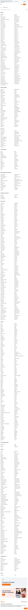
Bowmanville (2, 331)
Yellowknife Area (3, 198)
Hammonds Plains (16, 251)
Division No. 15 (16, 36)
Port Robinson (16, 407)
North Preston (3, 284)
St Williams (15, 421)
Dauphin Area (2, 133)
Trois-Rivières (16, 546)
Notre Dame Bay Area (17, 185)
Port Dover (2, 407)
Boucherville (2, 462)
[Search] (26, 9)
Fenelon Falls (16, 352)
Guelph (2, 358)
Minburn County (3, 55)
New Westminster (16, 109)
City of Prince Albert (17, 559)
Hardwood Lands (16, 252)
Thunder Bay (2, 427)
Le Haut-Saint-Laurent (17, 494)
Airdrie (1, 15)
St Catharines (2, 421)
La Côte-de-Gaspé (16, 479)
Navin (1, 135)
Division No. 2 (2, 29)
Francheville (16, 472)
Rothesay (15, 163)
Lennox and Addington (17, 375)
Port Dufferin (16, 290)
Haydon (2, 363)
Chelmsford (15, 339)
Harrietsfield (2, 253)
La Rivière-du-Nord (17, 484)
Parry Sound (16, 402)
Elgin (15, 349)
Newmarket (15, 389)
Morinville (15, 55)
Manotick (2, 380)
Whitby (15, 436)
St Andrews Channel (3, 303)
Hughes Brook (16, 181)
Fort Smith (2, 196)
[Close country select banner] (27, 0)
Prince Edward (3, 410)
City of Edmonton (3, 25)
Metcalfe (2, 381)
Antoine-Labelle (16, 453)
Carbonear (15, 175)
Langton (15, 374)
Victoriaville (2, 551)
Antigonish (15, 204)
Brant (1, 332)
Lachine (2, 489)
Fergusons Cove (16, 236)
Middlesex (15, 381)
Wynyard (2, 570)
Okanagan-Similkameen (17, 111)
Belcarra (15, 90)
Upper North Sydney (17, 311)
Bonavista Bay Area (17, 174)
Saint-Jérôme (2, 535)
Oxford (15, 401)
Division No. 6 (2, 31)
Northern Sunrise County (17, 57)
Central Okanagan (16, 95)
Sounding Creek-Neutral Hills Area (5, 68)
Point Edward (16, 289)
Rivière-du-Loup (3, 526)
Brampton (15, 331)
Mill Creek (2, 277)
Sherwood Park (16, 66)
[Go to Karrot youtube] (25, 601)
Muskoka (2, 386)
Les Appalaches (3, 498)
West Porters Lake (3, 316)
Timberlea (15, 308)
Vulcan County (2, 77)
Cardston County (16, 24)
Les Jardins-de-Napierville (4, 500)
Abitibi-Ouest (16, 451)
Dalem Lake (16, 226)
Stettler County (3, 72)
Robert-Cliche (16, 526)
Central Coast (16, 94)
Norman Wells (2, 197)
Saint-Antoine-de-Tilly (4, 530)
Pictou (15, 288)
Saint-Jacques (3, 166)
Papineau (2, 520)
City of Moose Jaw (3, 559)
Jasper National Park (17, 46)
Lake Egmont (2, 263)
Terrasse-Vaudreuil (3, 545)
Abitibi (1, 451)
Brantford (15, 332)
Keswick (15, 368)
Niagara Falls (2, 391)
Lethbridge (2, 52)
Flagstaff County (3, 41)
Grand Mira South (16, 247)
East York (15, 348)
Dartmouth (2, 227)
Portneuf (15, 524)
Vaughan (2, 431)
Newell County (16, 56)
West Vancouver (16, 125)
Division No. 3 (16, 29)
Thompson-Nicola (16, 121)
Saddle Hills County (3, 66)
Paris (1, 402)
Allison (15, 151)
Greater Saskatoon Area (4, 564)
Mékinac (2, 516)
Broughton (15, 219)
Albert (1, 151)
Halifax (1, 251)
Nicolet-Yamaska (16, 516)
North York (15, 394)
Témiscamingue (3, 547)
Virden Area (15, 144)
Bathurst (2, 152)
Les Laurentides (16, 500)
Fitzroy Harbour (3, 353)
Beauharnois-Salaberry (4, 458)
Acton (1, 452)
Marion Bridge (16, 272)
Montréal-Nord (16, 515)
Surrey (1, 121)
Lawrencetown (16, 266)
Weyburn (15, 569)
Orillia (1, 397)
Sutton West (2, 426)
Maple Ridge (16, 106)
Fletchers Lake (3, 237)
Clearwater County (3, 26)
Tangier (15, 305)
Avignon (2, 456)
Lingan (1, 267)
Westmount (15, 316)
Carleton (15, 152)
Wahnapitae (15, 431)
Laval (15, 490)
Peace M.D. (2, 61)
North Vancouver (16, 110)
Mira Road (15, 278)
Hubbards (15, 257)
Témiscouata (16, 547)
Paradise (15, 186)
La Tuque (2, 485)
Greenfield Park (16, 473)
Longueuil (15, 504)
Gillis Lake (15, 242)
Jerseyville (2, 364)
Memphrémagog (16, 510)
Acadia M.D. (2, 14)
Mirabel (15, 511)
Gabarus (15, 240)
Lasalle (15, 489)
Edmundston (2, 155)
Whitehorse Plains (16, 145)
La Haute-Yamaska (3, 482)
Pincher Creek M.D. (17, 61)
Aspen (1, 205)
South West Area (3, 143)
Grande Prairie (16, 44)
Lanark (1, 374)
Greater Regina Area (17, 563)
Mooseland (15, 279)
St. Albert (2, 71)
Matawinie (2, 510)
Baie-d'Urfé (15, 456)
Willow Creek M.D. (3, 82)
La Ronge (2, 565)
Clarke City (2, 467)
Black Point (15, 215)
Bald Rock (15, 205)
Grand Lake (15, 246)
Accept (26, 608)
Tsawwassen (2, 122)
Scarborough (2, 417)
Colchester (2, 224)
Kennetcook (16, 261)
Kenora (1, 368)
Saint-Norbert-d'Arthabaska (18, 537)
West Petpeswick (16, 315)
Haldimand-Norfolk (16, 358)
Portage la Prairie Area (4, 140)
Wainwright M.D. (16, 77)
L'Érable (2, 478)
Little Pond (2, 268)
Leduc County (2, 51)
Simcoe (15, 418)
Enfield (1, 235)
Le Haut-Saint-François (4, 494)
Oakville (15, 395)
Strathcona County (3, 73)
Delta (15, 99)
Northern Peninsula (3, 185)
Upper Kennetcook (3, 310)
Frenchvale (2, 240)
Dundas (2, 347)
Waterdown (15, 432)
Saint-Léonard (2, 537)
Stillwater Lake (16, 303)
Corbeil (2, 342)
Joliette (2, 474)
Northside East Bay (3, 287)
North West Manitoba (4, 138)
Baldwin (2, 328)
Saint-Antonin (16, 530)
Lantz (1, 266)
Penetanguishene (3, 405)
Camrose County (3, 24)
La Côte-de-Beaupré (3, 479)
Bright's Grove (2, 333)
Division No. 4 (2, 30)
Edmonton (2, 40)
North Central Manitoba (17, 135)
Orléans (15, 397)
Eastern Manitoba (16, 133)
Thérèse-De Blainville (3, 546)
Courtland (15, 343)
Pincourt (15, 521)
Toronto (15, 428)
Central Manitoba (16, 132)
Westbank (2, 126)
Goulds (1, 179)
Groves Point (16, 248)
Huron (15, 363)
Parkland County (16, 60)
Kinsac (15, 262)
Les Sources (16, 503)
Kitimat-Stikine (16, 104)
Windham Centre (3, 437)
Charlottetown (3, 444)
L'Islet (15, 477)
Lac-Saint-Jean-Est (17, 488)
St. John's (2, 189)
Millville (15, 277)
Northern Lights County (4, 57)
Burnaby (15, 91)
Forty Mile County (3, 44)
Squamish (15, 117)
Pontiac (2, 524)
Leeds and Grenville (3, 375)
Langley (15, 105)
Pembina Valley (3, 139)
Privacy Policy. (19, 606)
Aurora (1, 327)
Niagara (15, 390)
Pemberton (15, 112)
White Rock (15, 126)
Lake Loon (15, 263)
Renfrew (15, 412)
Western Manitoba (3, 145)
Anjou (1, 453)
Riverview (15, 162)
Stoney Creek (16, 422)
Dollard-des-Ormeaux (17, 469)
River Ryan (2, 295)
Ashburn (15, 326)
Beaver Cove (16, 209)
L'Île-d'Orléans (16, 478)
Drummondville (3, 472)
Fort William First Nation (17, 353)
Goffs (15, 245)
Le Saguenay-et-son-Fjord (18, 495)
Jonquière (15, 474)
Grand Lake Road (3, 247)
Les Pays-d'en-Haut (3, 503)
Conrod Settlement (3, 225)
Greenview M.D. (16, 45)
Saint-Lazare (16, 536)
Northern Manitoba (17, 138)
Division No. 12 (3, 35)
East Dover (2, 231)
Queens (2, 161)
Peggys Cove (2, 288)
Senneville (15, 540)
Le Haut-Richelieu (16, 493)
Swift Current (2, 569)
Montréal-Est (2, 515)
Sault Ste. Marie (16, 416)
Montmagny (2, 514)
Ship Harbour (2, 300)
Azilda (15, 327)
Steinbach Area (16, 143)
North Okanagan (3, 110)
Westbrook (2, 436)
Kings (1, 158)
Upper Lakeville (16, 310)
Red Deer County (3, 65)
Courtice (2, 343)
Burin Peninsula (3, 175)
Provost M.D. (16, 62)
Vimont (15, 551)
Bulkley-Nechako (3, 91)
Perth (15, 405)
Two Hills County (3, 76)
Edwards (2, 349)
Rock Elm (15, 295)
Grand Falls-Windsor (17, 179)
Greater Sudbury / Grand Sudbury (18, 355)
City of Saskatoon (16, 560)
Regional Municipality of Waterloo (5, 412)
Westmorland (16, 168)
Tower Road (2, 309)
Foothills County (16, 41)
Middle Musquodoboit (17, 274)
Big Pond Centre (3, 214)
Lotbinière (2, 505)
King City (15, 369)
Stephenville (16, 189)
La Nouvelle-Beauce (3, 484)
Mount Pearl (16, 184)
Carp (15, 338)
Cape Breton (2, 220)
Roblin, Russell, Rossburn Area (18, 140)
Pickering (15, 406)
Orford (1, 519)
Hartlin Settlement (16, 253)
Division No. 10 (3, 34)
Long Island (15, 268)
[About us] (26, 4)
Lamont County (16, 50)
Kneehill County (16, 47)
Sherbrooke (16, 542)
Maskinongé (2, 509)
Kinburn (2, 369)
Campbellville (2, 338)
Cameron (15, 337)
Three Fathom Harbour (4, 308)
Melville (2, 568)
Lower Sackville (16, 269)
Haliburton (2, 359)
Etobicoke (2, 352)
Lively (15, 376)
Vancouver (15, 122)
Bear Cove (2, 209)
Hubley (2, 258)
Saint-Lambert (16, 535)
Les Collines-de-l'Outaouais (4, 499)
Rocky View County (17, 65)
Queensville (15, 410)
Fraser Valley (2, 101)
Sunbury (2, 167)
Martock (2, 273)
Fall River (2, 236)
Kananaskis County (3, 47)
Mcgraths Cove (16, 273)
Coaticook (15, 467)
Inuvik (15, 196)
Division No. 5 (16, 30)
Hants (1, 252)
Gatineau (2, 473)
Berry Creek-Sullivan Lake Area (5, 19)
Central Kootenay (3, 95)
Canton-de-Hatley (16, 463)
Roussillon (15, 527)
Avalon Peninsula (3, 174)
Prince (1, 445)
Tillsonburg (15, 427)
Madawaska (16, 158)
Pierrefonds (2, 521)
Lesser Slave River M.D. (17, 51)
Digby (15, 227)
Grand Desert (2, 246)
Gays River (15, 241)
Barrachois (15, 206)
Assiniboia (2, 558)
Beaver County (16, 18)
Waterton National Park (17, 78)
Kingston (2, 370)
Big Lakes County (16, 19)
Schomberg (16, 417)
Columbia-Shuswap (17, 96)
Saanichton (15, 116)
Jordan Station (16, 364)
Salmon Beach (16, 166)
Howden (15, 134)
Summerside (16, 446)
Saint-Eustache (3, 532)
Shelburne (2, 299)
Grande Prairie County (3, 45)
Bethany (15, 328)
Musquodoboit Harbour (4, 282)
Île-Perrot (15, 553)
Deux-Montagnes (3, 469)
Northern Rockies (3, 111)
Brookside (2, 219)
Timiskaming (2, 428)
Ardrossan (15, 15)
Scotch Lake (2, 298)
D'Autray (15, 468)
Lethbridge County (16, 52)
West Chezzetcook (3, 315)
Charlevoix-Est (16, 464)
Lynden (2, 379)
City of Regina (2, 560)
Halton (15, 359)
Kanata (15, 365)
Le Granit (2, 493)
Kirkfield (15, 370)
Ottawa (15, 400)
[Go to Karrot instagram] (23, 601)
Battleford (15, 558)
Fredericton (15, 155)
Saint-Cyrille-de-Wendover (18, 531)
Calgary (15, 23)
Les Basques (16, 498)
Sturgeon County (16, 73)
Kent (15, 157)
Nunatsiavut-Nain (3, 186)
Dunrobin (15, 347)
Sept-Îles (15, 541)
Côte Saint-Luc (3, 468)
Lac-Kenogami (3, 488)
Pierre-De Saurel (16, 520)
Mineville (2, 278)
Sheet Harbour (16, 298)
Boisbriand (2, 461)
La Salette (2, 373)
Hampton (15, 360)
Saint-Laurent (2, 536)
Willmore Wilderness (17, 81)
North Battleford (16, 568)
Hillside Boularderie (3, 256)
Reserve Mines (3, 294)
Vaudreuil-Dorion (16, 548)
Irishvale (2, 261)
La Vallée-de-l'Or (16, 485)
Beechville (15, 210)
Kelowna (2, 104)
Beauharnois (16, 457)
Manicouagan (2, 506)
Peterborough (2, 406)
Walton (15, 314)
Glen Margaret (2, 245)
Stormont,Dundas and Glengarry (5, 423)
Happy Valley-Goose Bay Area (18, 180)
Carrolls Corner (16, 220)
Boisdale (15, 216)
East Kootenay (3, 100)
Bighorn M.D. (2, 20)
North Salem (16, 284)
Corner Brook (2, 178)
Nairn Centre (16, 386)
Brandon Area (2, 132)
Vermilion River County (17, 76)
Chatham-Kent (3, 339)
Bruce (1, 334)
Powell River (2, 115)
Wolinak (15, 552)
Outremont (15, 519)
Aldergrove (2, 90)
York (15, 439)
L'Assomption (2, 477)
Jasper (1, 46)
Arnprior (2, 326)
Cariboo (2, 94)
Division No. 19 (16, 39)
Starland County (16, 71)
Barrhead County (3, 18)
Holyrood (2, 181)
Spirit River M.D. (16, 68)
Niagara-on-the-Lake (17, 391)
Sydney (15, 304)
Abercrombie (2, 203)
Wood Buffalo (16, 82)
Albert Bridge (16, 203)
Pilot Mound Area (16, 139)
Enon (15, 235)
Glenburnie (15, 354)
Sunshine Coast (16, 120)
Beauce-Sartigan (3, 457)
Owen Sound (2, 401)
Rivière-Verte (2, 163)
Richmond (2, 116)
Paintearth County (3, 60)
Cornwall (15, 342)
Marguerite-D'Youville (17, 506)
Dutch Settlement (3, 230)
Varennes (2, 548)
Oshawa (2, 400)
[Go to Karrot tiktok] (26, 601)
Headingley (2, 134)
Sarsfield (2, 416)
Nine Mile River (16, 283)
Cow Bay (15, 225)
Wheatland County (3, 81)
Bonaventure (16, 461)
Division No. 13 (16, 35)
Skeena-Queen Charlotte (4, 117)
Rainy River (2, 411)
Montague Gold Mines (4, 279)
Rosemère (2, 527)
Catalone (15, 221)
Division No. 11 (16, 34)
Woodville (2, 439)
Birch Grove (16, 214)
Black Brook (2, 215)
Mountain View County (4, 56)
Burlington (15, 334)
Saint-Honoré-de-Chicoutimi (18, 532)
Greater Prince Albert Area (4, 563)
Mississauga (16, 384)
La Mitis (15, 483)
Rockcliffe (2, 415)
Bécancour (2, 463)
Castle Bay (2, 221)
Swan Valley (2, 144)
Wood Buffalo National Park (4, 83)
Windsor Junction (3, 319)
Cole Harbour (16, 224)
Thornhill (15, 426)
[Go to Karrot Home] (3, 601)
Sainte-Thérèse (3, 540)
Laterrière (2, 490)
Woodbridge (2, 438)
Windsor (15, 437)
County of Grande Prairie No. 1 (18, 26)
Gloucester (15, 156)
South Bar (15, 300)
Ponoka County (3, 62)
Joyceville (2, 365)
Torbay (2, 190)
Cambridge (2, 337)
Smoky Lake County (3, 67)
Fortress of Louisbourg (17, 237)
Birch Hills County (16, 20)
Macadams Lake (3, 272)
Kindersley (15, 564)
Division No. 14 (3, 36)
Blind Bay (2, 216)
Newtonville (2, 390)
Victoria (2, 168)
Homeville (15, 256)
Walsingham (2, 432)
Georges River (2, 242)
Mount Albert (16, 385)
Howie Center (2, 257)
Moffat (2, 385)
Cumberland (2, 226)
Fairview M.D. (16, 40)
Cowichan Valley (3, 99)
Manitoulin (15, 379)
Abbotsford (2, 89)
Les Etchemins (16, 499)
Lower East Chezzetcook (4, 269)
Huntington (15, 258)
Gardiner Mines (3, 241)
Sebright (2, 418)
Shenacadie (16, 299)
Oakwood (2, 396)
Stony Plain (15, 72)
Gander (15, 178)
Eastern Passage (16, 232)
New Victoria (2, 283)
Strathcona (2, 120)
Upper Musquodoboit (3, 311)
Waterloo (15, 433)
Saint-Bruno (2, 531)
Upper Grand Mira (16, 309)
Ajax (1, 323)
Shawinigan (2, 542)
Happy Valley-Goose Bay (4, 180)
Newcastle (2, 389)
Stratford (2, 446)
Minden (2, 384)
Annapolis (2, 204)
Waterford (2, 433)
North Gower (2, 394)
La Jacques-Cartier (17, 482)
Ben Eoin (2, 211)
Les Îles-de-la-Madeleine (4, 504)
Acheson (15, 14)
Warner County (3, 78)
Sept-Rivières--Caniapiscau (4, 541)
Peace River (2, 112)
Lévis (15, 505)
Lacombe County (3, 50)
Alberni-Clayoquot (16, 89)
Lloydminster (16, 565)
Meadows (2, 184)
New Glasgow (16, 282)
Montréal (15, 514)
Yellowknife (15, 197)
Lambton (15, 373)
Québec (2, 525)
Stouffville (15, 423)
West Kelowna (2, 125)
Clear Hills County (16, 25)
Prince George (16, 115)
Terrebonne (15, 545)
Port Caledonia (3, 290)
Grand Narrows (3, 248)
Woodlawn (15, 438)
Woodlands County (16, 83)
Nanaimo (2, 109)
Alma (15, 452)
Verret (15, 167)
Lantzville (2, 106)
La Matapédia (2, 483)
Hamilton (2, 360)
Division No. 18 (3, 39)
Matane (15, 509)
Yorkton (15, 570)
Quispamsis (15, 161)
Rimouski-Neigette (16, 525)
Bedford (2, 210)
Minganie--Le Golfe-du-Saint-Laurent (6, 511)
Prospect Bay (2, 293)
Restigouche (2, 162)
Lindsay (2, 376)
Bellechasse (16, 458)
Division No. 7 (16, 31)
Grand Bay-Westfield (3, 157)
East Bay (15, 230)
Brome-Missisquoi (16, 462)
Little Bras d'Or (16, 267)
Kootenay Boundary (3, 105)
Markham (15, 380)
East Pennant (2, 232)
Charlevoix (2, 464)
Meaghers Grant (3, 274)
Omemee (15, 396)
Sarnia (15, 415)
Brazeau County (3, 23)
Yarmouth (15, 319)
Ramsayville (15, 411)
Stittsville (2, 422)
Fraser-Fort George (17, 101)
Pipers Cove (2, 289)
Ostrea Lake (16, 287)
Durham (2, 348)
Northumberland (3, 395)
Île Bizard (2, 553)
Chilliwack (2, 96)
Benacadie (15, 211)
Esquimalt (15, 100)
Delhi (15, 344)
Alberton (15, 323)
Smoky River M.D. (16, 67)
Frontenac (2, 354)
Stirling (1, 304)
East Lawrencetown (17, 231)
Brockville (15, 333)
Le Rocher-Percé (3, 495)
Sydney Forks (2, 305)
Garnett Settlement (3, 156)
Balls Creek (2, 206)
